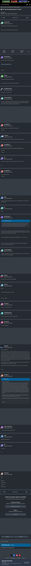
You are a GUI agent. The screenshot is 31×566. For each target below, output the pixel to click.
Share (7, 537)
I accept (27, 562)
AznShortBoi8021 (8, 97)
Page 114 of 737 (15, 17)
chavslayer (6, 303)
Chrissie (6, 284)
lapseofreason (7, 56)
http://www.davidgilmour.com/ (6, 64)
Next (27, 17)
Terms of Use (4, 562)
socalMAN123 (7, 124)
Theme (7, 558)
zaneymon (6, 472)
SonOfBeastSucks (8, 88)
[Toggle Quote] (2, 220)
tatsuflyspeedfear (8, 312)
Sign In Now (15, 514)
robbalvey (3, 12)
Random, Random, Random (12, 13)
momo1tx (6, 135)
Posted (8, 23)
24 (4, 207)
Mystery (6, 275)
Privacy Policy (13, 558)
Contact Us (19, 558)
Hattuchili (6, 346)
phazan (5, 75)
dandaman (6, 374)
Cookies (23, 558)
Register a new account (15, 506)
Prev (4, 17)
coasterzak (6, 321)
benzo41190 (6, 22)
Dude (5, 197)
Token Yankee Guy (8, 426)
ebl (4, 157)
